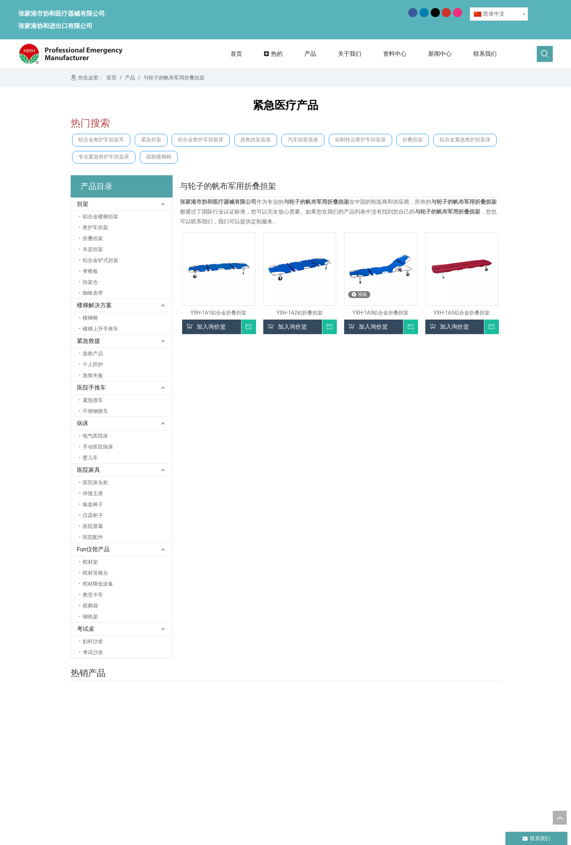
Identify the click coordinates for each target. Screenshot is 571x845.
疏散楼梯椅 (159, 156)
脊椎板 (90, 271)
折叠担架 (412, 139)
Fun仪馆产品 (93, 549)
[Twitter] (435, 12)
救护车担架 (95, 227)
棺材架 (90, 562)
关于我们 (257, 752)
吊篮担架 (93, 249)
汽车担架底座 (303, 139)
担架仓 (90, 282)
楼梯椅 (90, 318)
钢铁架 (90, 616)
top (560, 818)
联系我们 (257, 782)
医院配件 (93, 537)
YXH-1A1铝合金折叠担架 (218, 313)
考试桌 (85, 628)
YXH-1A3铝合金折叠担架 (381, 313)
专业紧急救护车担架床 (103, 156)
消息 (252, 772)
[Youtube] (446, 12)
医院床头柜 (95, 482)
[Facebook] (412, 12)
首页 (252, 742)
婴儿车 (90, 458)
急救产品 (93, 353)
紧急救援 (88, 340)
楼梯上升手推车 (100, 329)
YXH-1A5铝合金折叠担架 (462, 313)
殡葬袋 (90, 606)
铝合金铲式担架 (100, 260)
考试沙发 (93, 652)
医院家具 (88, 469)
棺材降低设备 (98, 584)
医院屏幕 (93, 526)
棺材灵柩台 (95, 573)
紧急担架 (151, 139)
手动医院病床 (98, 447)
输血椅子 (93, 504)
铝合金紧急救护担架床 (465, 139)
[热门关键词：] (545, 54)
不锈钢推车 (95, 411)
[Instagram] (457, 12)
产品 (252, 762)
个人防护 (93, 364)
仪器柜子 (93, 515)
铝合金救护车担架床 (201, 139)
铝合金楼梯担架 (100, 216)
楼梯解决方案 (94, 305)
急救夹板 (93, 375)
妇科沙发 (93, 641)
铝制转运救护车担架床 (360, 139)
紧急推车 (93, 400)
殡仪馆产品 (423, 747)
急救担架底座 (255, 139)
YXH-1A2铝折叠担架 (300, 313)
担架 (82, 203)
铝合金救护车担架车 (101, 139)
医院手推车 (91, 387)
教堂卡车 (93, 595)
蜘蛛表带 (93, 293)
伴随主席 (93, 493)
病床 (82, 423)
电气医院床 (95, 436)
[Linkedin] (424, 12)
